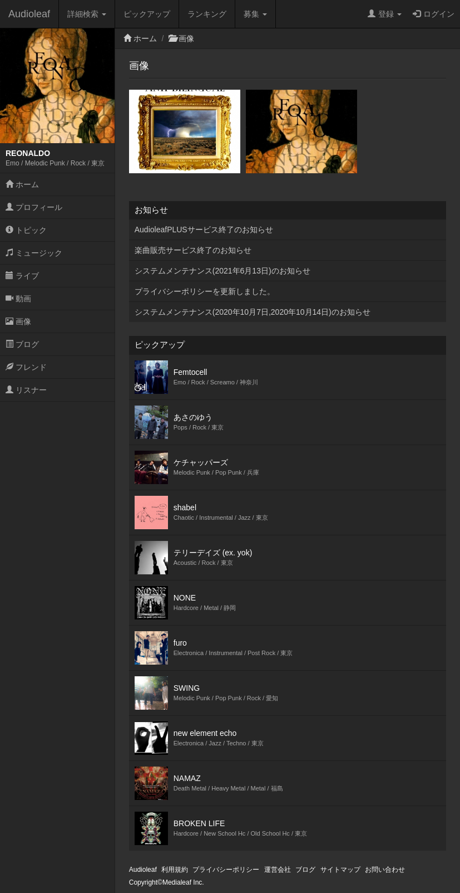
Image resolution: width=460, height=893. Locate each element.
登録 (385, 13)
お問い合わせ (385, 870)
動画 (18, 298)
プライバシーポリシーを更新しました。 (205, 291)
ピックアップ (146, 13)
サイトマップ (340, 870)
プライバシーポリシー (225, 870)
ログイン (433, 13)
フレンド (26, 367)
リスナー (26, 389)
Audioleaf (29, 13)
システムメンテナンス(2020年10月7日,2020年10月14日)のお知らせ (252, 312)
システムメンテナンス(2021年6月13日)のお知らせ (222, 270)
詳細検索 (86, 13)
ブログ (22, 344)
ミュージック (34, 252)
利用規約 (174, 870)
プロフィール (34, 207)
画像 (18, 321)
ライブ (22, 275)
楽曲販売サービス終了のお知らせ (193, 250)
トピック (26, 230)
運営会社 (277, 870)
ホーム (22, 184)
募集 (255, 13)
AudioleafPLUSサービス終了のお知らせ (204, 229)
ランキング (206, 13)
